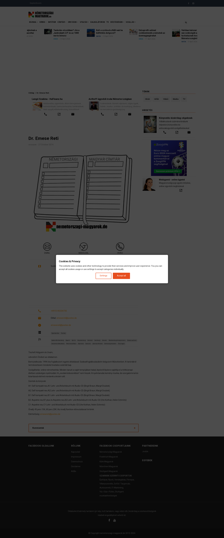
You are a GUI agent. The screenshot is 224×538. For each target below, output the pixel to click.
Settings (103, 276)
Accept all (121, 276)
